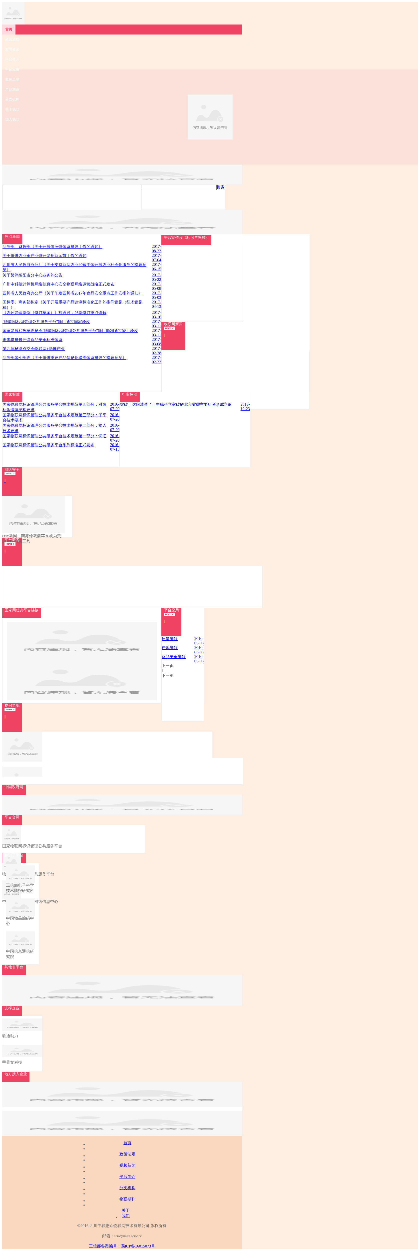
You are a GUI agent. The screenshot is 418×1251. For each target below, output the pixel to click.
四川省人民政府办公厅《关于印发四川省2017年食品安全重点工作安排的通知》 (72, 293)
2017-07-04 (156, 257)
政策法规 (127, 1154)
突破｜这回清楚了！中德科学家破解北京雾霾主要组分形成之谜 (176, 404)
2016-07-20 (114, 406)
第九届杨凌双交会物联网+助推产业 (33, 349)
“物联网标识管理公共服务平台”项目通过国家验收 (46, 322)
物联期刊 (127, 1199)
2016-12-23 (245, 406)
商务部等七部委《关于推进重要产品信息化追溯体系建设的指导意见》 (64, 358)
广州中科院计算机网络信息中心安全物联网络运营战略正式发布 (58, 284)
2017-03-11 (156, 323)
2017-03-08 (156, 341)
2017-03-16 (156, 314)
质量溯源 (170, 639)
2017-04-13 (156, 304)
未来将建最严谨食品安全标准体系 (32, 340)
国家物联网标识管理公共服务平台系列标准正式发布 (48, 445)
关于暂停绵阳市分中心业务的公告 (32, 275)
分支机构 (127, 1188)
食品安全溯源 (174, 657)
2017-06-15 (156, 266)
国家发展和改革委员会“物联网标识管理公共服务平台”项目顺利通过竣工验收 (70, 331)
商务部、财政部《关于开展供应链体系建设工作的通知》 (52, 247)
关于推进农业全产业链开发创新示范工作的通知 (44, 256)
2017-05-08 (156, 286)
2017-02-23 (156, 359)
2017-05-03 (156, 295)
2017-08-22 (156, 248)
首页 (127, 1143)
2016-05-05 (199, 640)
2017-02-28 (156, 350)
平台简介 (127, 1176)
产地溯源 (170, 648)
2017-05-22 (156, 277)
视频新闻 (127, 1165)
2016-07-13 (114, 447)
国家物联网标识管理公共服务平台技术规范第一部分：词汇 (54, 436)
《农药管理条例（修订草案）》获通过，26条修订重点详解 (54, 313)
